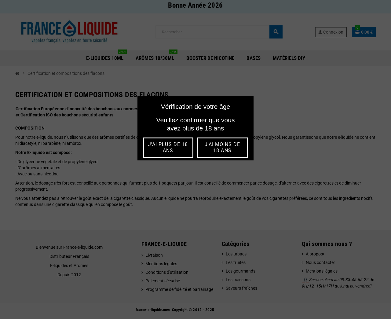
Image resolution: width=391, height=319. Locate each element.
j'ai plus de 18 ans (168, 147)
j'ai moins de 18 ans (222, 147)
